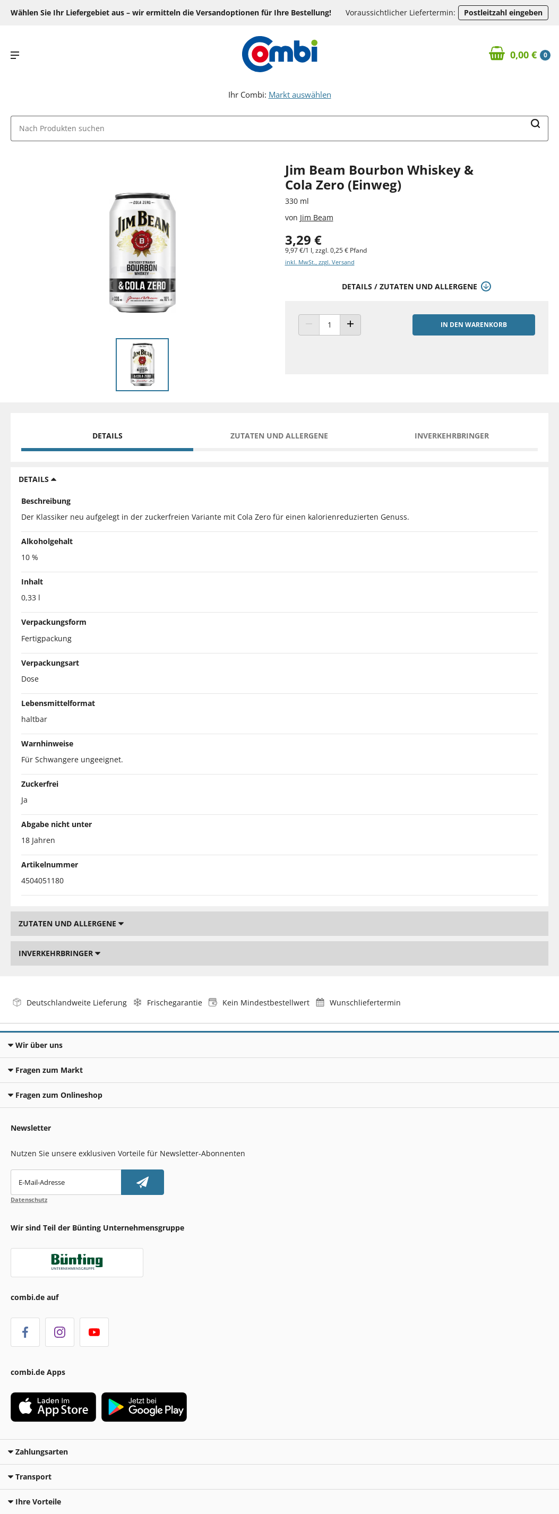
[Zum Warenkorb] (520, 55)
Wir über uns (35, 1045)
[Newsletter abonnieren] (142, 1182)
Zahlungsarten (38, 1452)
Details (107, 436)
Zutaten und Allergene (279, 436)
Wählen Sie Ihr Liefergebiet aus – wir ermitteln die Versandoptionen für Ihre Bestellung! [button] (171, 12)
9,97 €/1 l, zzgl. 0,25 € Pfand (326, 250)
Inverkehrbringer (452, 436)
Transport (29, 1477)
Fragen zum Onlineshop (55, 1095)
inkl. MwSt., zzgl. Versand (320, 262)
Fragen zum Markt (45, 1070)
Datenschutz (29, 1199)
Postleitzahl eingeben (503, 12)
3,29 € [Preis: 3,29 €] (303, 239)
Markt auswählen (300, 94)
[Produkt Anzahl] (329, 325)
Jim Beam (316, 217)
